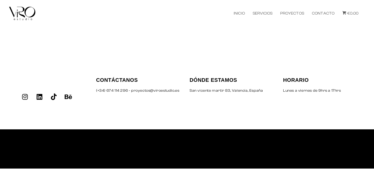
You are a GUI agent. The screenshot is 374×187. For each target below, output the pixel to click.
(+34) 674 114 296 (112, 91)
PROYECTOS (292, 13)
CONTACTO (323, 13)
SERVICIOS (263, 13)
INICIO (239, 13)
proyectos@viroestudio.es (155, 91)
